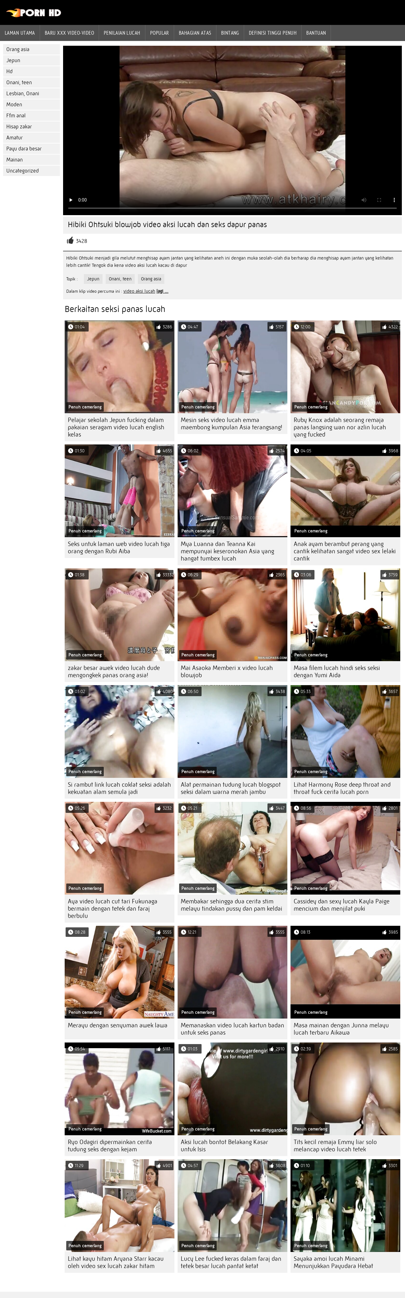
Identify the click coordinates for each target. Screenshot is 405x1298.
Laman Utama (20, 32)
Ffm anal (16, 116)
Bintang (230, 32)
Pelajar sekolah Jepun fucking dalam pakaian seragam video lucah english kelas (116, 427)
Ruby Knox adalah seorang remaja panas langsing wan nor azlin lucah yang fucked (340, 427)
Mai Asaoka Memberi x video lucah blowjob (227, 671)
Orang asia (17, 49)
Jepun (13, 60)
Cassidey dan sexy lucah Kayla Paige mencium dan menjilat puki (342, 905)
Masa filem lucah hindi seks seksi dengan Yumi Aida (337, 671)
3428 (81, 241)
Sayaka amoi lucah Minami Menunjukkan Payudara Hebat (333, 1262)
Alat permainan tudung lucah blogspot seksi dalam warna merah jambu (231, 788)
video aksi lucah (139, 291)
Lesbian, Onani (22, 94)
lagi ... (162, 291)
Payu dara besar (24, 149)
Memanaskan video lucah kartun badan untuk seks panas (232, 1029)
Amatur (14, 138)
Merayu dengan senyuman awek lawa (117, 1025)
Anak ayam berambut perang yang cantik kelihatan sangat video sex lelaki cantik (345, 551)
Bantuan (316, 32)
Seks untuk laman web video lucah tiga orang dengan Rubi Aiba (119, 547)
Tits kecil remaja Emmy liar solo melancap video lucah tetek (335, 1145)
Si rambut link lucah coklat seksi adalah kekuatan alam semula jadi (119, 788)
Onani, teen (19, 82)
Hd (9, 71)
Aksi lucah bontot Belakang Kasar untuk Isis (224, 1145)
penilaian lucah (122, 32)
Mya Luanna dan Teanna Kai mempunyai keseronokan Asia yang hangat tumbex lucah (227, 551)
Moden (14, 105)
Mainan (14, 160)
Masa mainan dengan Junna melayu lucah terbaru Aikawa (341, 1029)
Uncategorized (22, 171)
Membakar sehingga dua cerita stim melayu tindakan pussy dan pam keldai (231, 905)
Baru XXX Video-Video (69, 32)
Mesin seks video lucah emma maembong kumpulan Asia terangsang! (231, 423)
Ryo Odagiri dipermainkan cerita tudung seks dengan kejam (110, 1145)
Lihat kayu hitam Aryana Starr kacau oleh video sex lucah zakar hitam (116, 1262)
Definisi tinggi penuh (272, 32)
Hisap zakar (19, 127)
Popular (159, 32)
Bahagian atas (195, 32)
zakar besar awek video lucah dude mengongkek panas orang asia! (114, 671)
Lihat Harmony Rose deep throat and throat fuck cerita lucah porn (342, 788)
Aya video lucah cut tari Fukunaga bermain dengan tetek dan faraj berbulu (112, 908)
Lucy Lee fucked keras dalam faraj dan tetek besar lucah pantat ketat (231, 1262)
